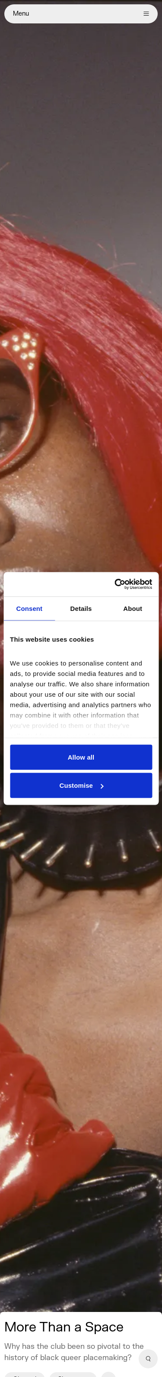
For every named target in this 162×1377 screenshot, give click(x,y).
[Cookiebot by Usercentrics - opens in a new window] (115, 584)
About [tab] (132, 608)
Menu (81, 13)
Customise (81, 785)
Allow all (81, 756)
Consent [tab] (29, 608)
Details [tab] (81, 608)
